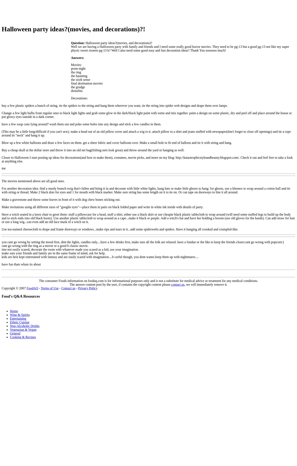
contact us (177, 284)
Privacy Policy (88, 288)
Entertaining (18, 318)
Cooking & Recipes (23, 337)
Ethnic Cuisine (19, 322)
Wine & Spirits (20, 315)
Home (14, 311)
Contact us (68, 288)
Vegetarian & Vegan (23, 329)
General (15, 333)
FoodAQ (32, 288)
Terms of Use (50, 288)
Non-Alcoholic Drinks (25, 326)
